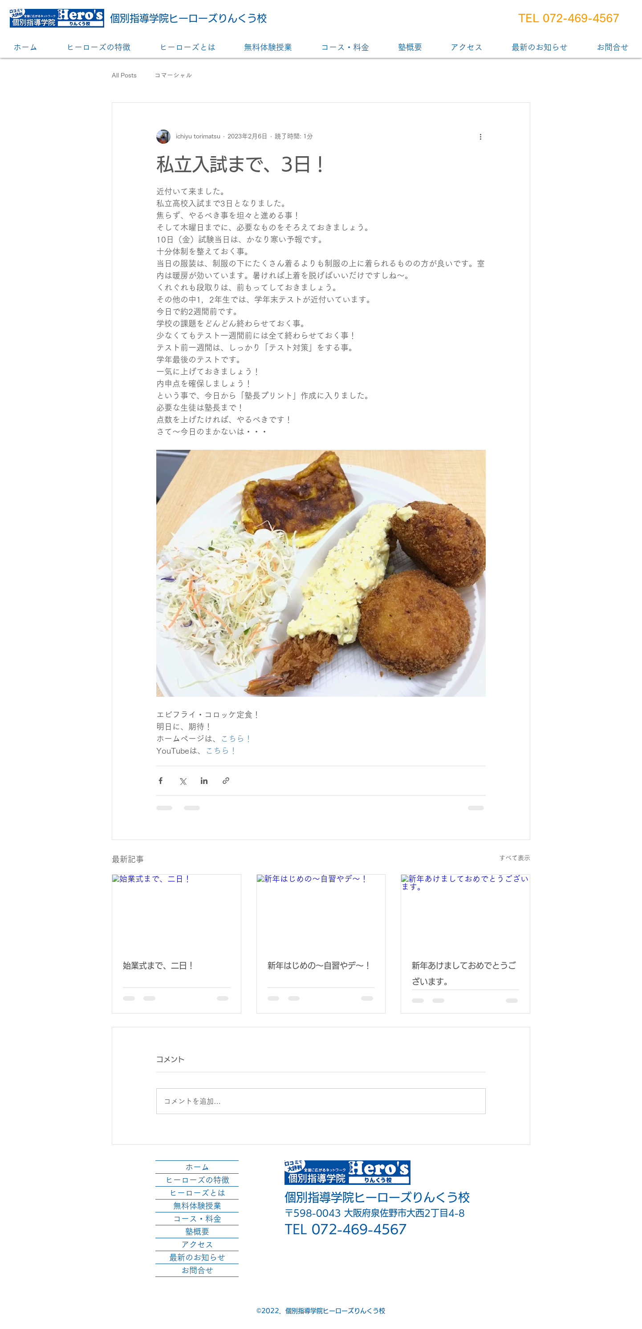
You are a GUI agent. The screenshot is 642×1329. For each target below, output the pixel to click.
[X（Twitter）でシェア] (182, 780)
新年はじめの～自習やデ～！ (320, 965)
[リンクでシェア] (226, 780)
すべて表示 (514, 858)
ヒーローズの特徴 (197, 1180)
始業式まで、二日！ (159, 965)
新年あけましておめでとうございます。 (464, 973)
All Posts (124, 75)
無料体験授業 (197, 1206)
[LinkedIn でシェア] (204, 780)
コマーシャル (173, 75)
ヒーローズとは (197, 1193)
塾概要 (197, 1232)
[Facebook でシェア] (160, 780)
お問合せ (197, 1270)
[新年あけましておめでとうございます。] (465, 911)
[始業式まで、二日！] (176, 911)
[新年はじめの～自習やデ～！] (321, 911)
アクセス (197, 1244)
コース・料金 (197, 1219)
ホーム (197, 1167)
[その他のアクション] (480, 136)
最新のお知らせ (197, 1257)
